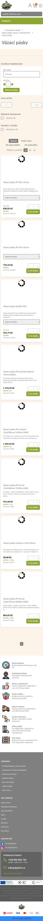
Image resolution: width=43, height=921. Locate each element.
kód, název (7, 70)
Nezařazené (12, 129)
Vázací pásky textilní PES (15, 306)
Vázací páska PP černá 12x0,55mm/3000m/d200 (15, 600)
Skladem (10, 118)
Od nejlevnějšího (13, 145)
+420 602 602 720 (17, 859)
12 (25, 150)
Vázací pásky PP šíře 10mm (16, 247)
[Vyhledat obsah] (39, 14)
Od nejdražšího (31, 145)
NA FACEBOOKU (10, 844)
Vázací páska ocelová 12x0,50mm (19, 543)
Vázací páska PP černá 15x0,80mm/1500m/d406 (15, 486)
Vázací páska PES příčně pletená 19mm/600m (18, 373)
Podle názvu (26, 141)
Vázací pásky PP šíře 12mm (16, 182)
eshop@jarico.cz (16, 867)
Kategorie (21, 20)
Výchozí (13, 141)
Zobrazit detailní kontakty (12, 873)
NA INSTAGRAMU (11, 848)
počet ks (6, 80)
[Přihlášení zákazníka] (30, 5)
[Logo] (9, 6)
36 (34, 150)
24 (30, 150)
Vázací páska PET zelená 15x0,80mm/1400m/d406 (15, 431)
